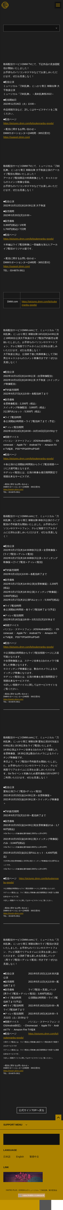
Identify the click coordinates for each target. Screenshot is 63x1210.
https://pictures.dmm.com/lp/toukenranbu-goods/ (28, 123)
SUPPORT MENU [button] (12, 1124)
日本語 (6, 1156)
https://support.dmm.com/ (16, 137)
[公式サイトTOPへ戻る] (58, 1117)
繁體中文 (34, 1156)
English (20, 1156)
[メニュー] (58, 5)
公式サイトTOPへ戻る (31, 1110)
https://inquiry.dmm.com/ (13, 489)
